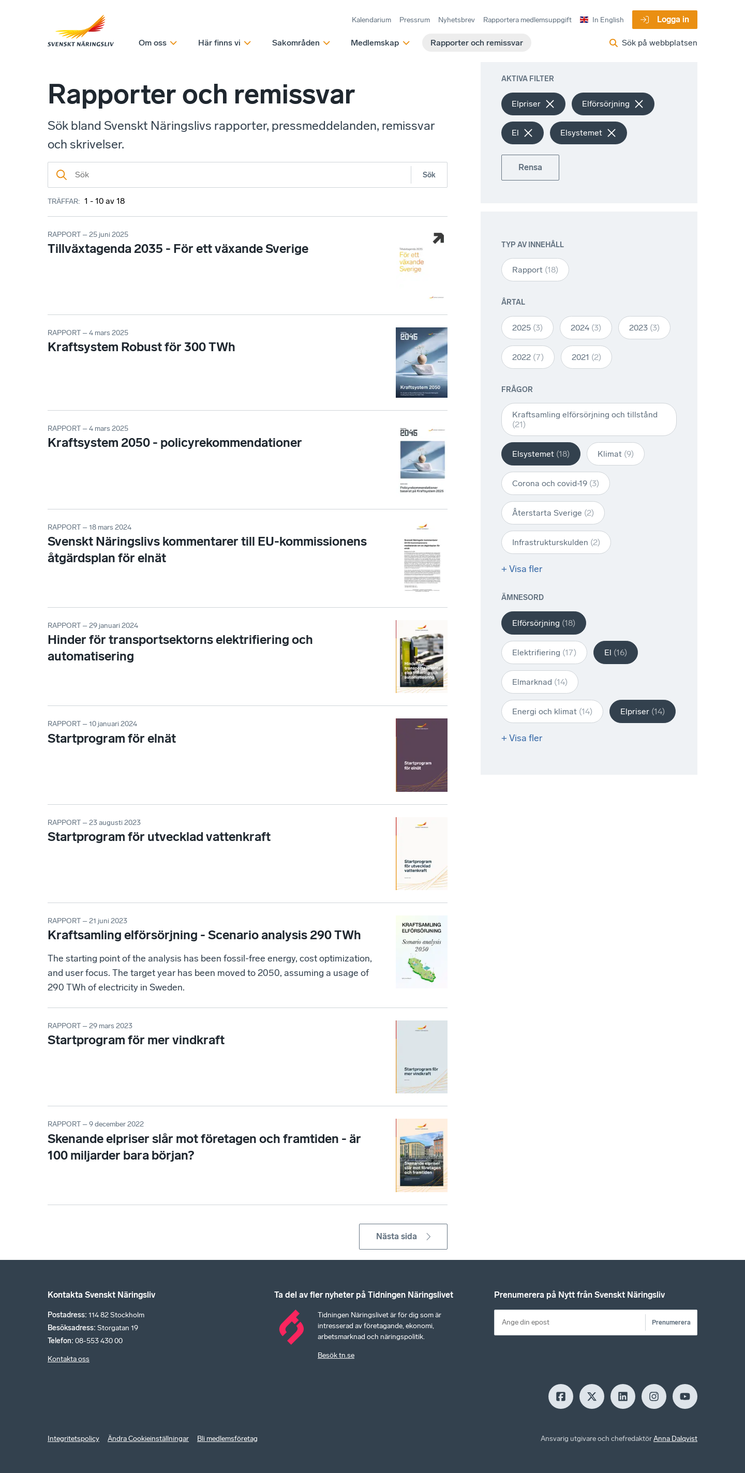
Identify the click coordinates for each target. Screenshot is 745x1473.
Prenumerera (671, 1322)
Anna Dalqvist (675, 1438)
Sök (429, 175)
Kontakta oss (69, 1359)
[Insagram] (654, 1396)
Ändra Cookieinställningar (148, 1438)
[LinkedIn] (622, 1396)
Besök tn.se (336, 1355)
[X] (591, 1396)
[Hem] (81, 31)
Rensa (530, 167)
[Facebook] (560, 1396)
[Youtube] (685, 1396)
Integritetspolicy (73, 1438)
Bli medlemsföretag (227, 1438)
